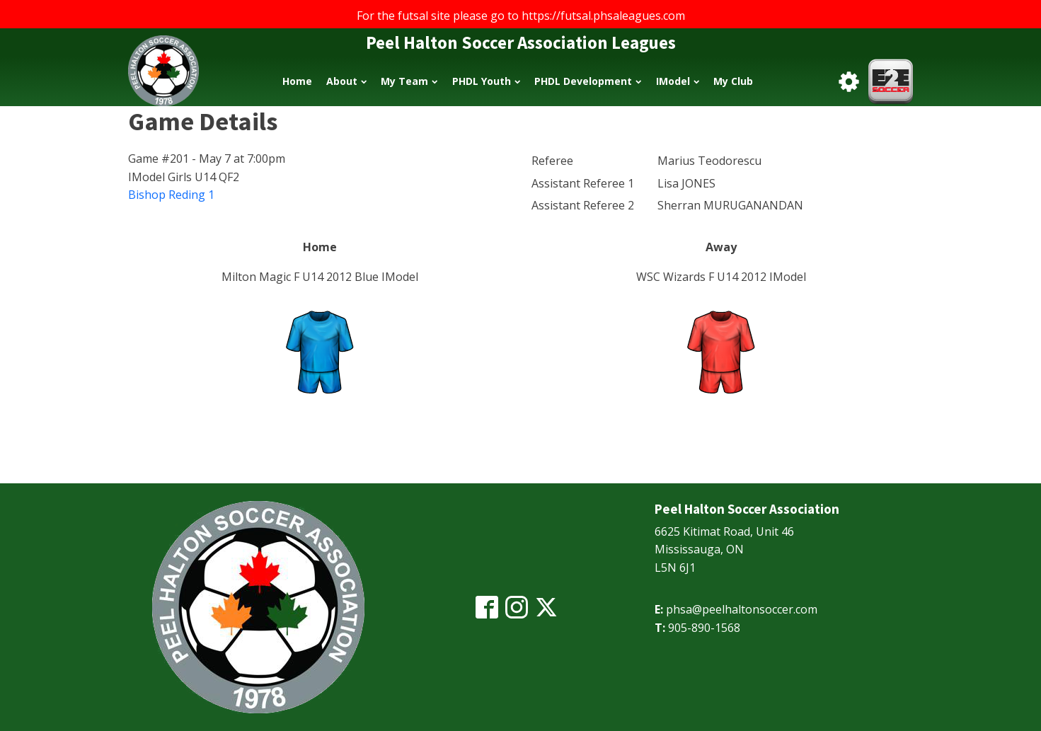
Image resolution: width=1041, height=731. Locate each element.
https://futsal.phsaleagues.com (603, 15)
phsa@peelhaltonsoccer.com (741, 609)
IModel (677, 81)
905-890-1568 (704, 627)
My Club (733, 81)
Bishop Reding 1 (171, 194)
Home (297, 81)
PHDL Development (587, 81)
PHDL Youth (486, 81)
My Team (409, 81)
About (346, 81)
